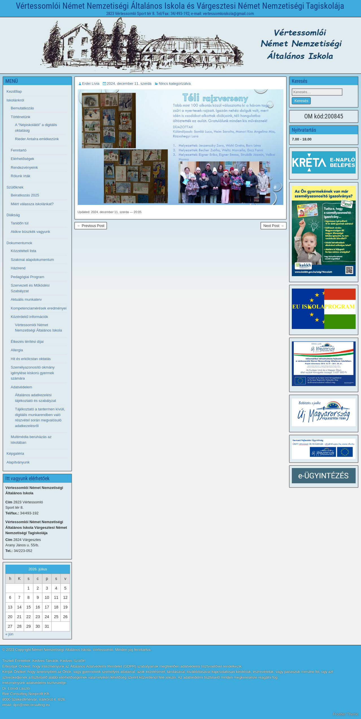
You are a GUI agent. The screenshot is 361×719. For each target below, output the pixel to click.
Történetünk (20, 117)
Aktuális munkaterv (26, 299)
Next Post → (273, 226)
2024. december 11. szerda (129, 83)
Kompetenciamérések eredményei (38, 308)
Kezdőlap (14, 91)
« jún (9, 634)
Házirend (18, 268)
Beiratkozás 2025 (25, 195)
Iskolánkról (15, 100)
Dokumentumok (19, 243)
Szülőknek (14, 187)
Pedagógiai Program (27, 277)
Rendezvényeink (24, 167)
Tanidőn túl (20, 223)
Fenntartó (19, 150)
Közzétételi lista (23, 251)
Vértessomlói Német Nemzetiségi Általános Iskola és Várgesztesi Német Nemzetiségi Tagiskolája (180, 6)
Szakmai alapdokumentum (32, 259)
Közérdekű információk (29, 317)
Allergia (17, 350)
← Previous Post (91, 226)
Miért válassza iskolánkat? (32, 204)
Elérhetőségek (22, 159)
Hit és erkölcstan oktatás (31, 359)
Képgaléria (15, 453)
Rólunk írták (20, 176)
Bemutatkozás (22, 108)
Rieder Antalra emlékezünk (37, 139)
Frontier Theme (345, 714)
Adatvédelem (21, 387)
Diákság (13, 215)
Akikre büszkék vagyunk (30, 231)
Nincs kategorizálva (175, 83)
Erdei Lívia (90, 83)
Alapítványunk (18, 462)
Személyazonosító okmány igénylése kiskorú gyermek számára (33, 372)
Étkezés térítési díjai (27, 341)
